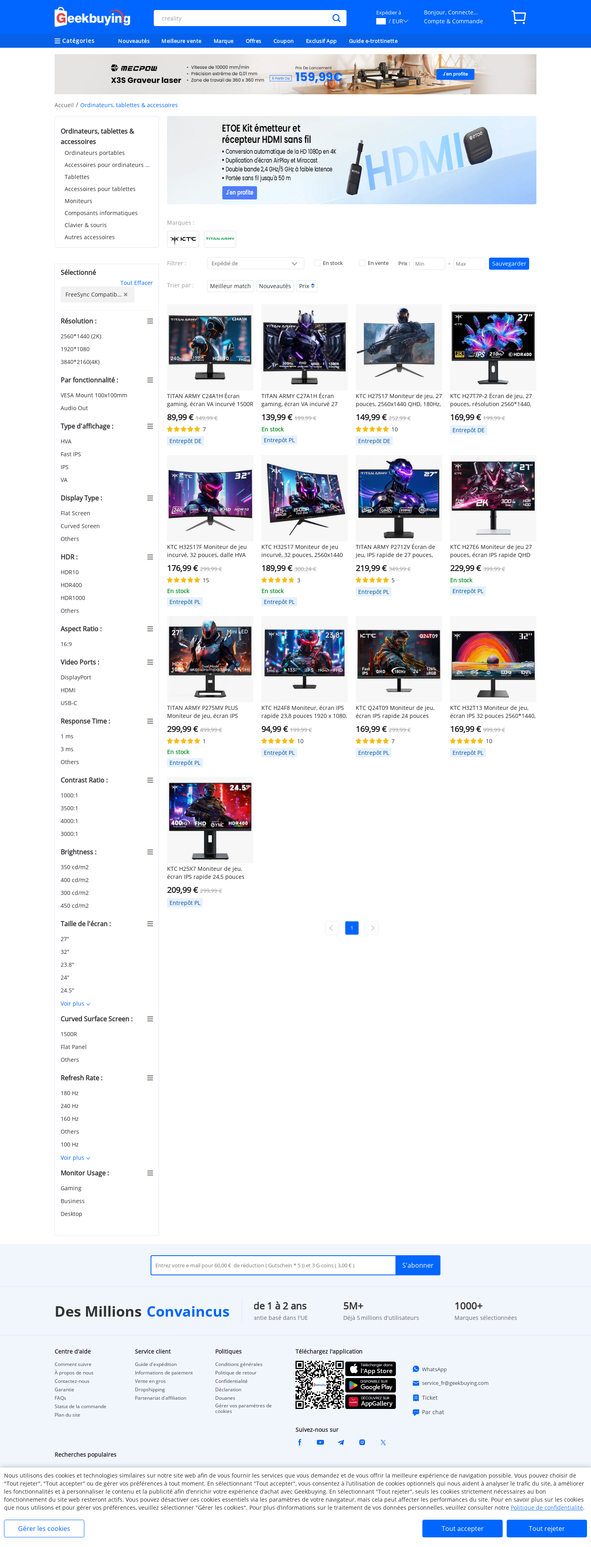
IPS (65, 467)
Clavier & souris (86, 225)
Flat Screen (76, 513)
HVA (67, 441)
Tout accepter (463, 1528)
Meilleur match (230, 286)
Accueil (64, 105)
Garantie (64, 1390)
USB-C (70, 703)
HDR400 (72, 585)
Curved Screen (81, 526)
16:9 (67, 644)
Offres (253, 41)
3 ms (68, 749)
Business (73, 1201)
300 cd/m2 (75, 892)
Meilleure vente (181, 41)
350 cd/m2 (75, 867)
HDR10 (70, 572)
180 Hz (70, 1093)
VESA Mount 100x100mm (95, 395)
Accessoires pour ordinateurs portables (109, 165)
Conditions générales (239, 1364)
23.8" (68, 964)
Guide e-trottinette (373, 41)
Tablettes (77, 177)
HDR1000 (74, 598)
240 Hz (70, 1106)
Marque (224, 41)
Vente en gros (150, 1381)
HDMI (69, 690)
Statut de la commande (80, 1406)
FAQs (60, 1398)
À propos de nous (74, 1373)
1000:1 (70, 795)
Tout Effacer (136, 283)
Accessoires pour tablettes (100, 189)
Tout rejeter (547, 1528)
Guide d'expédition (156, 1364)
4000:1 (70, 821)
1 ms (68, 736)
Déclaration (228, 1390)
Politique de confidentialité (547, 1507)
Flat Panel (74, 1047)
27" (66, 939)
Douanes (225, 1398)
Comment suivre (73, 1364)
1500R (70, 1034)
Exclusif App (321, 41)
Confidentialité (231, 1381)
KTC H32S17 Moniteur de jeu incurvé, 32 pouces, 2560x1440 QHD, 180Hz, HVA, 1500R (302, 551)
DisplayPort (77, 677)
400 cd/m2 (75, 880)
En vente (374, 262)
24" (66, 977)
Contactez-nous (72, 1381)
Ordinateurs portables (95, 153)
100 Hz (70, 1144)
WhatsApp (429, 1369)
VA (65, 480)
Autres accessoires (90, 237)
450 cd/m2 (75, 905)
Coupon (283, 41)
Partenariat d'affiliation (160, 1398)
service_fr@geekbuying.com (450, 1383)
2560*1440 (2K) (82, 336)
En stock (328, 262)
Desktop (72, 1214)
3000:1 (70, 834)
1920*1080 (76, 349)
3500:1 (70, 808)
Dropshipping (150, 1390)
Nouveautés (133, 41)
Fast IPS (72, 454)
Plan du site (67, 1415)
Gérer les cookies (44, 1528)
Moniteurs (78, 201)
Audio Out (75, 408)
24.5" (68, 990)
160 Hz (70, 1118)
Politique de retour (236, 1373)
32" (66, 951)
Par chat (428, 1412)
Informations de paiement (164, 1373)
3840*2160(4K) (81, 362)
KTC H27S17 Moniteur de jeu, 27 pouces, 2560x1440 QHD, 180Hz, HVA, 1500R (399, 400)
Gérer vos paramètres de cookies (243, 1408)
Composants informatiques (101, 213)
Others (71, 539)
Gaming (72, 1188)
